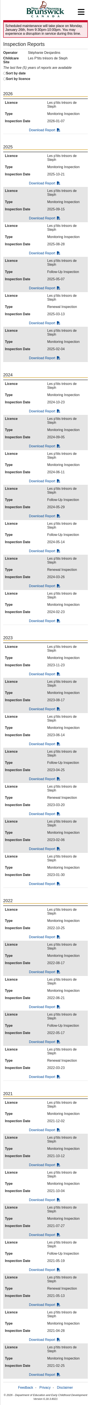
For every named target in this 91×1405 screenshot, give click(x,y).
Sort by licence (18, 79)
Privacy (45, 1387)
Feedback (25, 1387)
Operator (10, 52)
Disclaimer (65, 1387)
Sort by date (16, 73)
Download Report (45, 130)
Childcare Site (11, 60)
